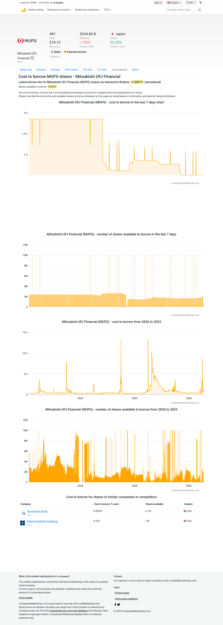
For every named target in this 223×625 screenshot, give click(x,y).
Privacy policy (122, 593)
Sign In (158, 2)
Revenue (41, 69)
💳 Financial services (75, 52)
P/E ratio (87, 69)
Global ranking (36, 9)
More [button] (135, 69)
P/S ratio (102, 69)
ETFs (107, 9)
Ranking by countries (58, 9)
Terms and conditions (126, 598)
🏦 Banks (56, 52)
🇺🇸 (173, 2)
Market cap (26, 69)
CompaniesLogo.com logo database (68, 610)
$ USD (190, 2)
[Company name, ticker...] (183, 10)
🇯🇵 (117, 34)
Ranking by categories (87, 9)
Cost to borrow (119, 69)
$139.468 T (59, 2)
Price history (71, 69)
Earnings (55, 69)
